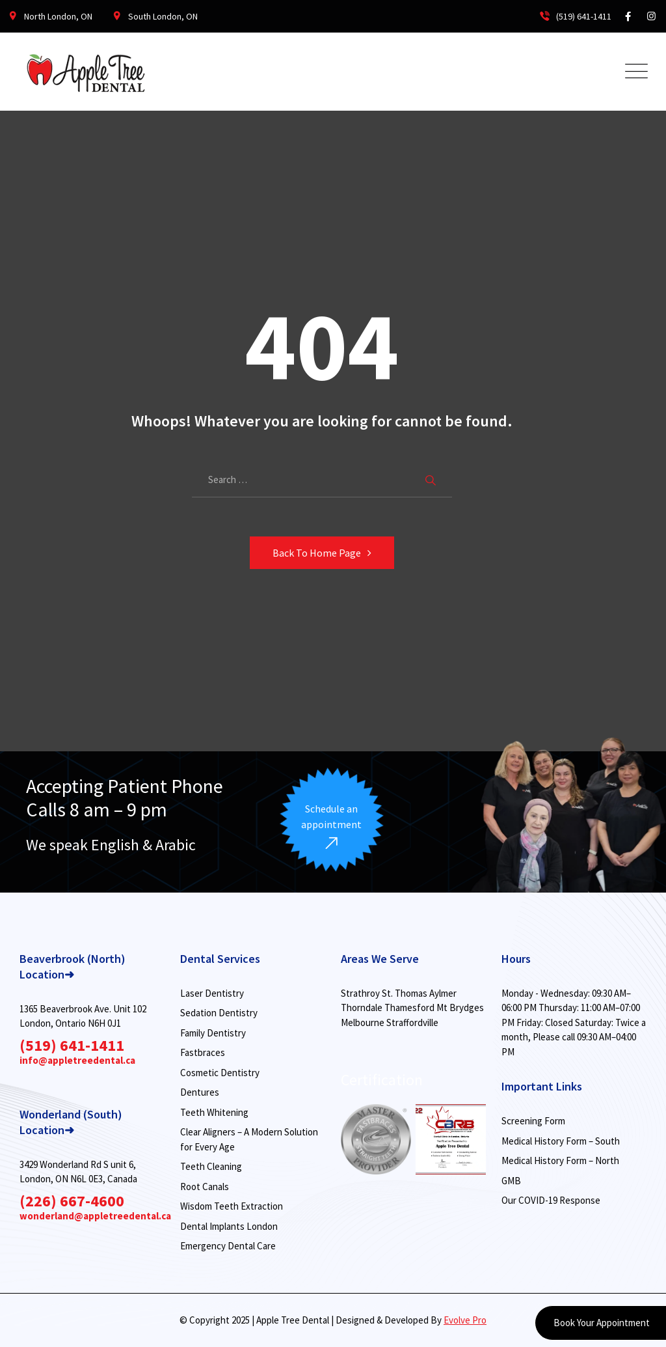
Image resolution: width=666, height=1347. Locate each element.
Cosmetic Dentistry (220, 1072)
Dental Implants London (229, 1226)
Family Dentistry (213, 1033)
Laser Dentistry (212, 993)
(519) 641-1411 (574, 16)
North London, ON (58, 16)
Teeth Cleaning (211, 1166)
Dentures (199, 1092)
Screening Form (533, 1121)
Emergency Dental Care (228, 1246)
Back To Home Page (317, 552)
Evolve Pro (465, 1320)
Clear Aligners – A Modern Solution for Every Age (249, 1139)
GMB (511, 1180)
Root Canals (204, 1186)
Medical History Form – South (560, 1141)
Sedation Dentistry (219, 1013)
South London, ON (163, 16)
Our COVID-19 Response (550, 1200)
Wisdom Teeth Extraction (231, 1206)
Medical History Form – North (560, 1160)
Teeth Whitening (214, 1112)
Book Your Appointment (601, 1322)
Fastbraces (202, 1052)
